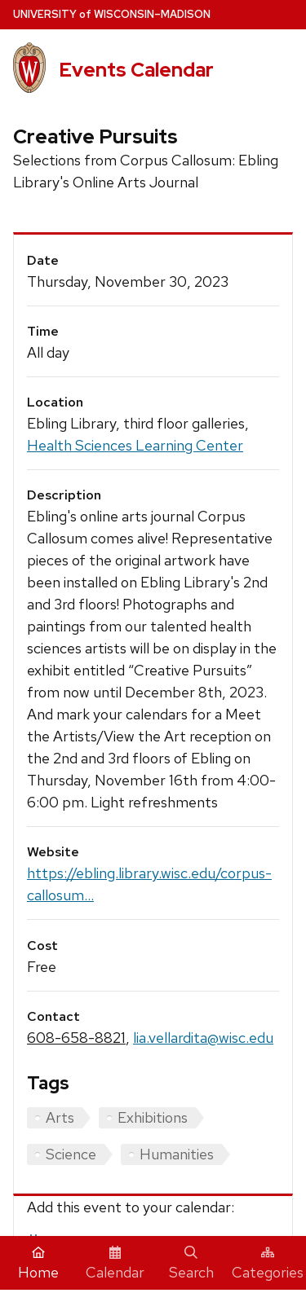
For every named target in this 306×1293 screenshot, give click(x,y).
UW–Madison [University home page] (112, 14)
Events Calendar (136, 69)
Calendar (115, 1264)
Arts (60, 1117)
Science (71, 1154)
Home (38, 1264)
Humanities (177, 1154)
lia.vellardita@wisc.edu (203, 1037)
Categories (268, 1264)
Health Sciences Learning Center (135, 445)
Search (191, 1264)
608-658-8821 (76, 1037)
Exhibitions (153, 1117)
